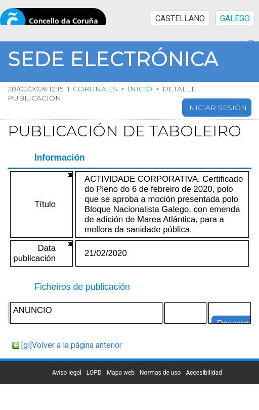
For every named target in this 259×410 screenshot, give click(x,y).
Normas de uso (160, 372)
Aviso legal (66, 372)
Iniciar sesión (217, 107)
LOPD (94, 372)
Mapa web (121, 372)
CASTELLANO (180, 19)
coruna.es (95, 88)
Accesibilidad (204, 372)
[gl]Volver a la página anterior (71, 345)
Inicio (139, 88)
